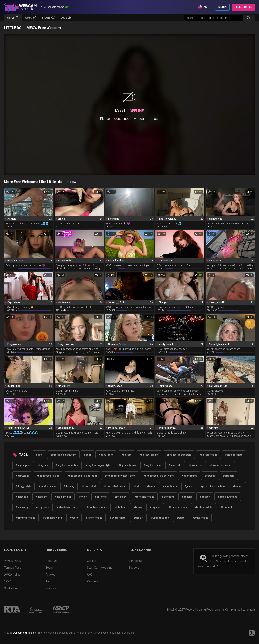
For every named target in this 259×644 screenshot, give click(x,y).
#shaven (205, 496)
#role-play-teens (144, 496)
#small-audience (227, 496)
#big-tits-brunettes (67, 465)
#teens (138, 507)
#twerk (74, 517)
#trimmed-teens (25, 517)
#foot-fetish (89, 486)
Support (133, 567)
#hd (136, 486)
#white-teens (200, 517)
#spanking (22, 507)
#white (181, 517)
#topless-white (203, 507)
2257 (7, 581)
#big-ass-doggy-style (179, 454)
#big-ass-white (234, 454)
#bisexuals (175, 465)
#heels (150, 486)
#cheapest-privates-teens (120, 475)
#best (87, 454)
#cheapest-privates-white (158, 475)
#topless (155, 507)
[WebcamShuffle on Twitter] (252, 633)
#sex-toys (168, 496)
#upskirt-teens (160, 517)
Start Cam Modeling (100, 567)
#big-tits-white (152, 465)
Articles (50, 574)
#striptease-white (96, 507)
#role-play (120, 496)
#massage (22, 496)
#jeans (189, 486)
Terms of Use (12, 567)
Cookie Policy (12, 588)
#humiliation (170, 486)
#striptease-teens (68, 507)
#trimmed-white (52, 517)
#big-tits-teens (127, 465)
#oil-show (101, 496)
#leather (237, 486)
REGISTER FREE (243, 7)
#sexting (187, 496)
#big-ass (126, 454)
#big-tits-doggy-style (98, 465)
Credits (91, 560)
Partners (92, 581)
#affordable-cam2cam (63, 454)
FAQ (89, 574)
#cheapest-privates (47, 475)
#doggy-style (23, 486)
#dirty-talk (228, 475)
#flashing (69, 486)
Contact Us (135, 560)
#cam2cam (22, 475)
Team (49, 567)
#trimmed (226, 507)
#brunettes (195, 465)
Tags (49, 581)
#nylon (83, 496)
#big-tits (43, 465)
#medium (41, 496)
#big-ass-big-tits (149, 454)
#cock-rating (189, 475)
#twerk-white (118, 517)
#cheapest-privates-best (82, 475)
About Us (51, 560)
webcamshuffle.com (24, 632)
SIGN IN (222, 7)
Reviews (51, 588)
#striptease (42, 507)
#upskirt (138, 517)
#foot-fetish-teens (115, 486)
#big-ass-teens (208, 454)
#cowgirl (210, 475)
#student (120, 507)
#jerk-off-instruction (213, 486)
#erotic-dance (47, 486)
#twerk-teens (94, 517)
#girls (39, 454)
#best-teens (106, 454)
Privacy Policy (12, 560)
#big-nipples (23, 465)
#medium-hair (63, 496)
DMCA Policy (12, 574)
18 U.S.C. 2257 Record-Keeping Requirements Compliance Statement (211, 609)
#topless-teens (177, 507)
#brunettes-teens (220, 465)
